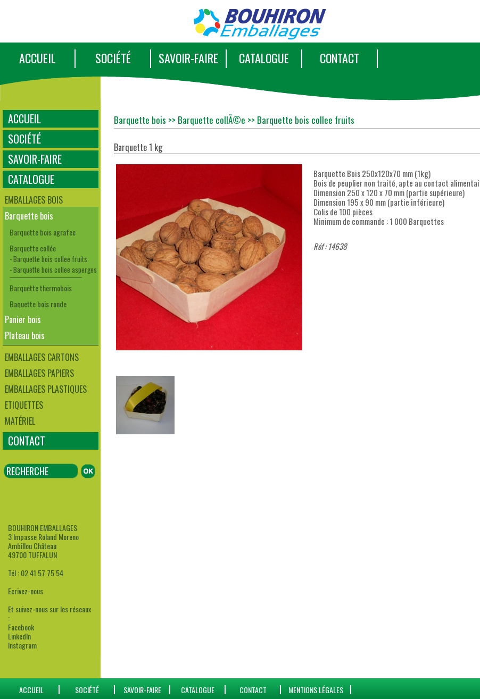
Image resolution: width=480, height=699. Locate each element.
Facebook (21, 627)
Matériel (20, 421)
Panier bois (23, 319)
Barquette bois (29, 215)
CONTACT (339, 57)
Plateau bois (25, 335)
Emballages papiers (39, 373)
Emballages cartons (42, 357)
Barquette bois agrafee (43, 232)
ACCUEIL (37, 57)
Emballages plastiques (46, 389)
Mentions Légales (315, 689)
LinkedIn (19, 636)
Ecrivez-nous (25, 590)
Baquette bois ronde (38, 303)
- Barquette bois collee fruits (48, 259)
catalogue (197, 689)
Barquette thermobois (41, 287)
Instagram (22, 645)
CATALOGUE (264, 57)
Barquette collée (33, 248)
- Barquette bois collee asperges (53, 269)
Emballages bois (34, 200)
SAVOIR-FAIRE (188, 57)
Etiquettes (24, 405)
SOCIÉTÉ (113, 57)
